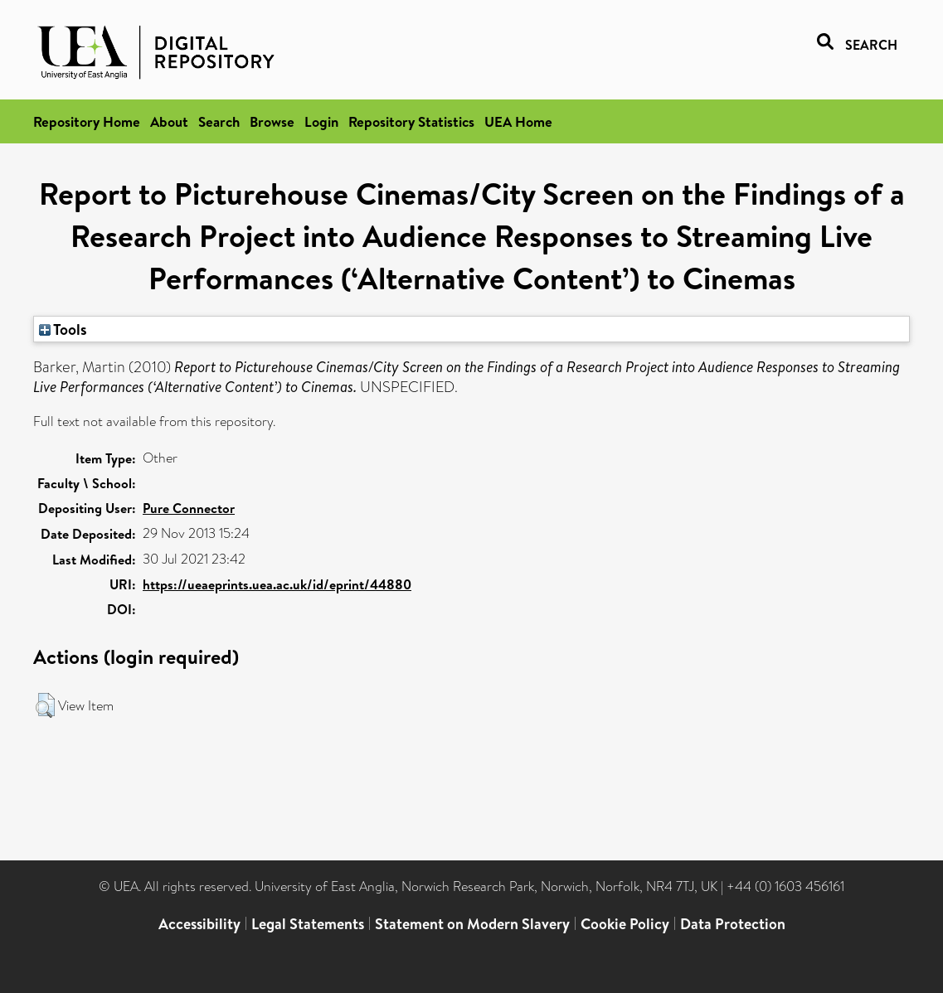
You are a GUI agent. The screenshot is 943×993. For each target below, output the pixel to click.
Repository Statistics (411, 121)
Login (321, 121)
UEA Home (518, 121)
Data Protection (732, 923)
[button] (45, 705)
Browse (272, 121)
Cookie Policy (625, 923)
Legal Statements (307, 923)
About (169, 121)
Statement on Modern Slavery (472, 923)
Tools (63, 329)
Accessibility (199, 923)
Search (219, 121)
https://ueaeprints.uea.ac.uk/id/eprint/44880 (277, 584)
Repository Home (86, 121)
